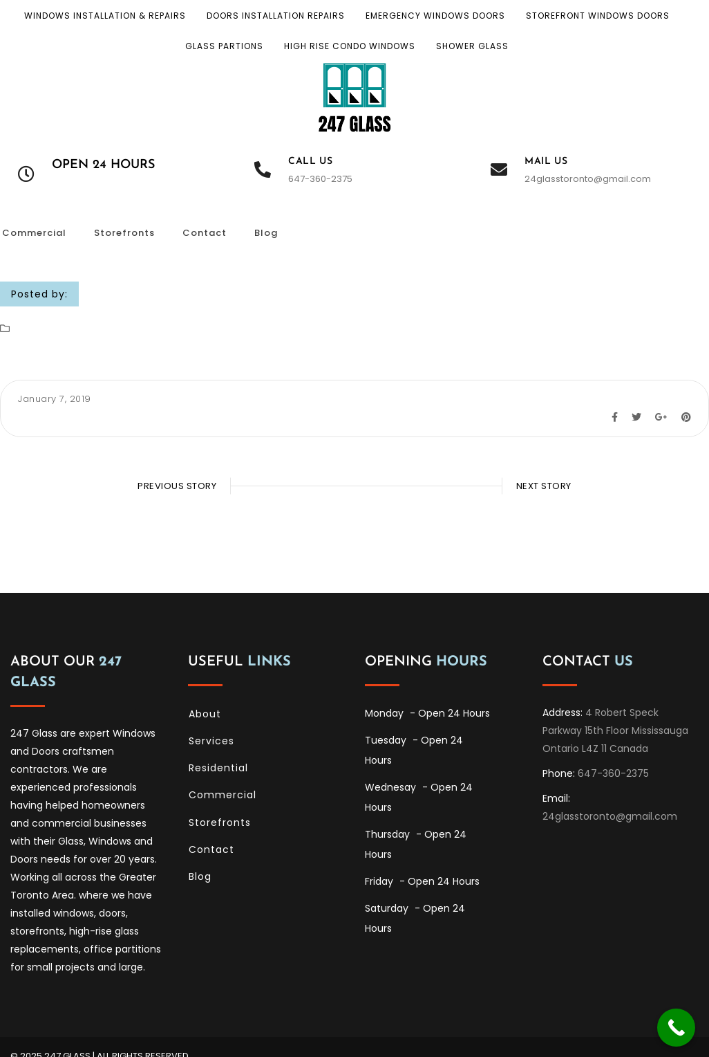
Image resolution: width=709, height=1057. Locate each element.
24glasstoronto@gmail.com (587, 178)
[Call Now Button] (676, 1028)
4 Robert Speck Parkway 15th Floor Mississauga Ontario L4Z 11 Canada (615, 712)
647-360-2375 (320, 178)
